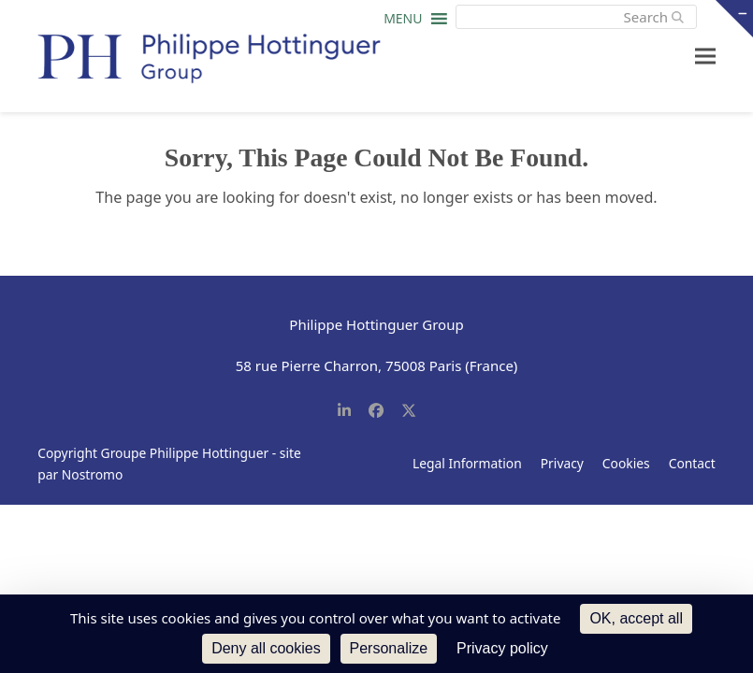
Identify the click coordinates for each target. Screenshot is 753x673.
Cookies (626, 463)
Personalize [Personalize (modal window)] (389, 648)
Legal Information (467, 463)
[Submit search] (678, 16)
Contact (692, 463)
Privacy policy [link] (502, 648)
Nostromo (92, 474)
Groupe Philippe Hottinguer (185, 453)
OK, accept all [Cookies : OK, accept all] (636, 618)
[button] (403, 23)
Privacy (562, 463)
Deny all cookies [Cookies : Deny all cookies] (266, 648)
